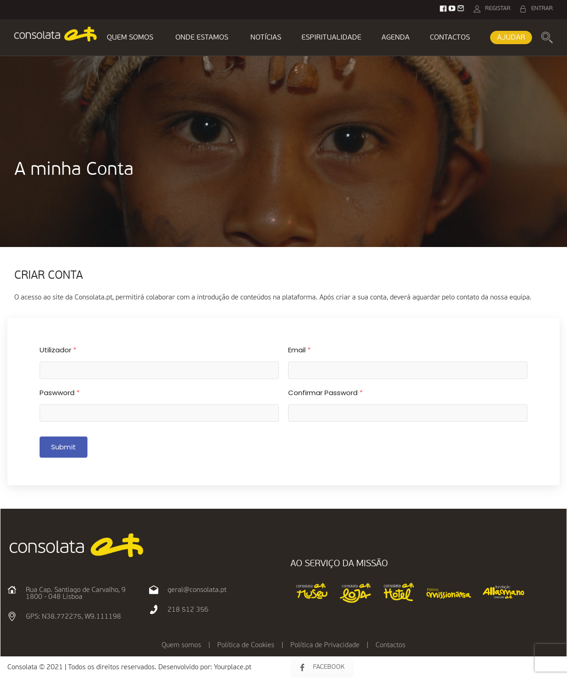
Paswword (60, 392)
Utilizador (58, 349)
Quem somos (181, 645)
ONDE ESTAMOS (201, 37)
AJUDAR (511, 37)
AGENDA (396, 37)
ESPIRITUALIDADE (331, 37)
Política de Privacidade (324, 645)
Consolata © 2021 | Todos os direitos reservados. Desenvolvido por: (110, 667)
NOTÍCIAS (265, 37)
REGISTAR (497, 8)
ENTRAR (542, 8)
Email (299, 349)
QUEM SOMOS (130, 37)
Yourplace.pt (232, 667)
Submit (63, 447)
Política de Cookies (245, 645)
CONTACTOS (450, 37)
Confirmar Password (325, 392)
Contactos (390, 645)
